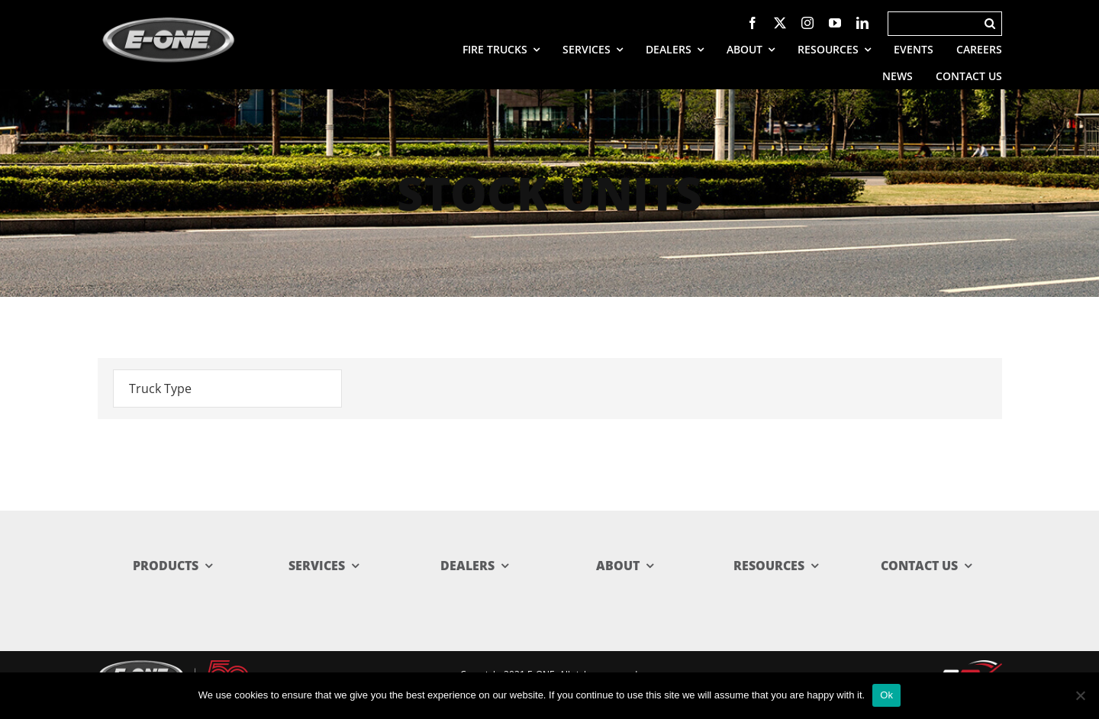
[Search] (933, 23)
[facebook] (752, 23)
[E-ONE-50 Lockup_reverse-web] (174, 666)
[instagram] (807, 23)
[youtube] (835, 23)
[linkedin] (862, 23)
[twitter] (780, 23)
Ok (886, 695)
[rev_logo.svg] (970, 667)
